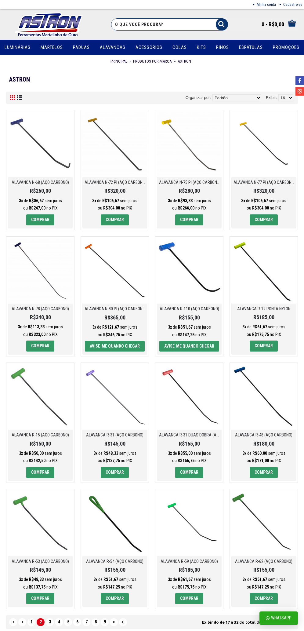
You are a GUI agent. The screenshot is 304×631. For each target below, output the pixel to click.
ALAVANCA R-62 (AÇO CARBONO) (263, 561)
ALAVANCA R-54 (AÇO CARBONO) (114, 561)
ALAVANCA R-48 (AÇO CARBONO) (263, 434)
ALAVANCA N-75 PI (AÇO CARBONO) (190, 182)
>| (123, 621)
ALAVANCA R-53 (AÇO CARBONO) (40, 561)
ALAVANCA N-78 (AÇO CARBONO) (40, 308)
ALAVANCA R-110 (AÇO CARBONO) (189, 308)
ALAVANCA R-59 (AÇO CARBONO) (189, 561)
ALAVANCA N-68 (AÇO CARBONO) (40, 182)
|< (13, 621)
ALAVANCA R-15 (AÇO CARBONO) (40, 434)
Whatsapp (278, 618)
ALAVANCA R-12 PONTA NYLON (264, 308)
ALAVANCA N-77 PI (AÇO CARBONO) (264, 182)
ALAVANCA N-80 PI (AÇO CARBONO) (115, 308)
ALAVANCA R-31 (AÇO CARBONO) (114, 434)
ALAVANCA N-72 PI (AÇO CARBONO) (115, 182)
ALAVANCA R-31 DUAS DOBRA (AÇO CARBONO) (190, 434)
